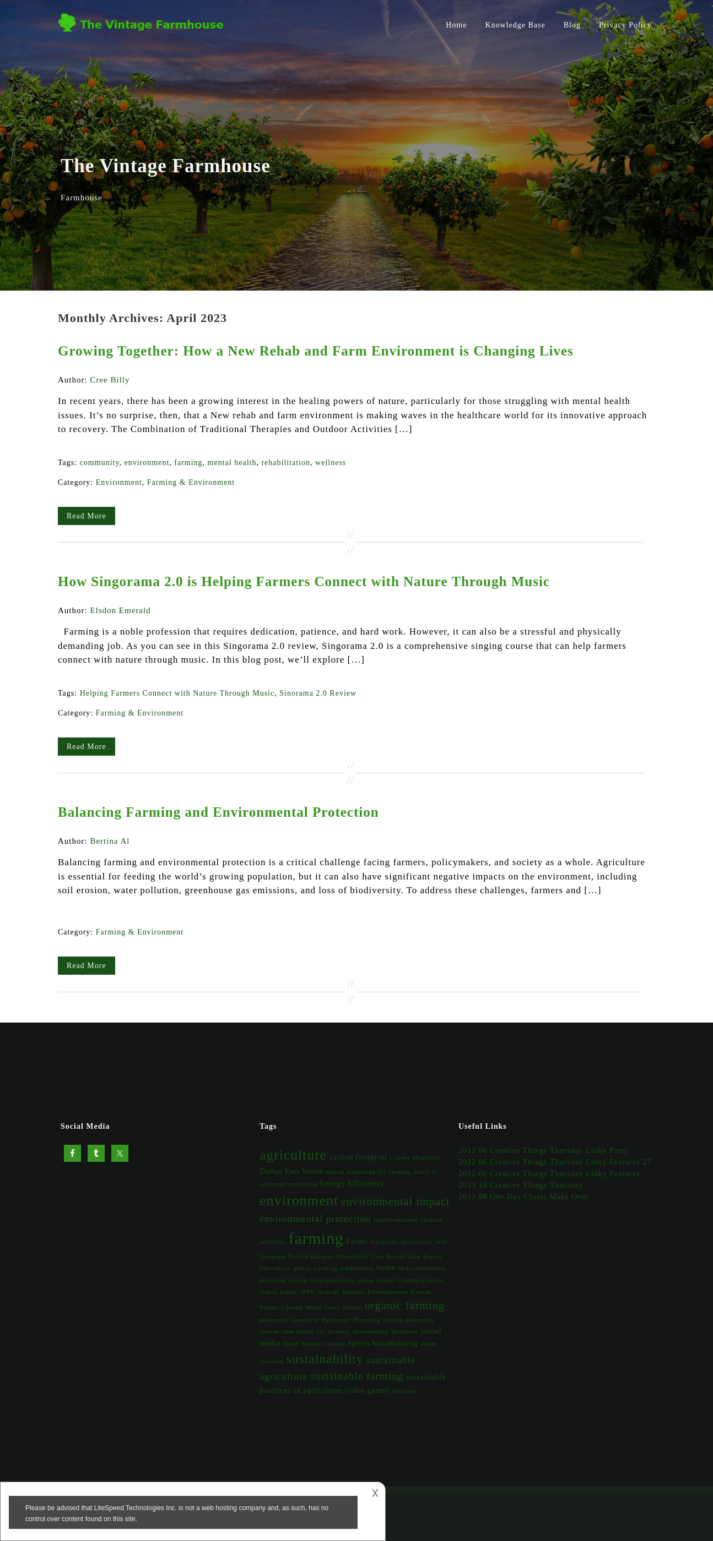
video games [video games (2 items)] (367, 1390)
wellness (330, 462)
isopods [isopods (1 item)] (329, 1292)
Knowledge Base (515, 25)
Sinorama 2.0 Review (317, 693)
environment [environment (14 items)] (299, 1201)
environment (147, 462)
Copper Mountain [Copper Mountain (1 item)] (414, 1158)
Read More (86, 516)
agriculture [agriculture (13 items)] (293, 1155)
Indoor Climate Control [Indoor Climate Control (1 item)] (410, 1280)
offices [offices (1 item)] (353, 1307)
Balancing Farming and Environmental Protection (218, 812)
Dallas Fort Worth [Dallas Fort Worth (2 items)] (291, 1171)
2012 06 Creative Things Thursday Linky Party (543, 1150)
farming (188, 462)
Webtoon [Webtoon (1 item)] (404, 1391)
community (100, 462)
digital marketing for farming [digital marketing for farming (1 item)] (368, 1172)
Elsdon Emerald (120, 610)
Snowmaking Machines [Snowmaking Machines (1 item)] (385, 1332)
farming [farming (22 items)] (316, 1238)
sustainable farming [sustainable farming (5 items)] (356, 1376)
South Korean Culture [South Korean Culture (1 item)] (314, 1344)
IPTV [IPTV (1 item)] (307, 1292)
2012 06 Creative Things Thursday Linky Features (549, 1174)
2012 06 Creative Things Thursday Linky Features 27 (554, 1162)
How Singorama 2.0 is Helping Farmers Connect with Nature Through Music (304, 581)
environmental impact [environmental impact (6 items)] (395, 1201)
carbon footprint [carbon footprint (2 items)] (358, 1157)
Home (456, 25)
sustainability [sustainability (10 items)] (325, 1359)
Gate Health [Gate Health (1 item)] (388, 1257)
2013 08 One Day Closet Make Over (523, 1197)
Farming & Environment (191, 482)
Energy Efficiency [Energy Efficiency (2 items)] (352, 1183)
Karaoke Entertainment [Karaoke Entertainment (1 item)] (375, 1292)
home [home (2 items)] (386, 1268)
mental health (232, 462)
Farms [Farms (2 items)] (357, 1241)
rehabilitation (285, 462)
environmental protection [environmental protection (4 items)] (315, 1218)
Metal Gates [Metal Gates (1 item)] (322, 1307)
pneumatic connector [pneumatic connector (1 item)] (289, 1320)
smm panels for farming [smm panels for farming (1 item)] (316, 1332)
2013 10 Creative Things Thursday (521, 1185)
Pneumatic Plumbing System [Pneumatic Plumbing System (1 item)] (362, 1320)
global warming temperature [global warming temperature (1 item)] (333, 1268)
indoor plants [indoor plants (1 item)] (279, 1292)
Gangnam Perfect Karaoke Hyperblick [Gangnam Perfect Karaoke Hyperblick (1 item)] (314, 1257)
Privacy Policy (625, 25)
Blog (572, 25)
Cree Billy (109, 379)
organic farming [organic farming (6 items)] (405, 1305)
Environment (119, 482)
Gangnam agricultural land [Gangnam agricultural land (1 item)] (408, 1242)
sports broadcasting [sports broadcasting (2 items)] (383, 1343)
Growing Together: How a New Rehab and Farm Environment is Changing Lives (316, 350)
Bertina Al (109, 841)
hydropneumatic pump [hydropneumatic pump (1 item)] (342, 1280)
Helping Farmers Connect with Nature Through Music (177, 693)
